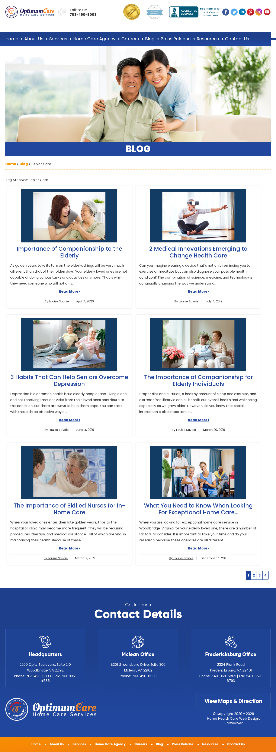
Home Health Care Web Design (233, 718)
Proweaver (233, 723)
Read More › (69, 291)
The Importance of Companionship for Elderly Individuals (198, 380)
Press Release (176, 39)
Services (58, 39)
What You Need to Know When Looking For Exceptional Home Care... (198, 509)
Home (11, 39)
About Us (33, 39)
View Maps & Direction (233, 701)
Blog (150, 39)
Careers (130, 39)
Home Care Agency (94, 39)
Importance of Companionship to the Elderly (69, 252)
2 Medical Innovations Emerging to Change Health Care (198, 252)
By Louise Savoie (57, 301)
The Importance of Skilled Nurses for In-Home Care (69, 509)
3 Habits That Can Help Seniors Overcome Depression (69, 380)
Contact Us (237, 39)
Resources (208, 39)
